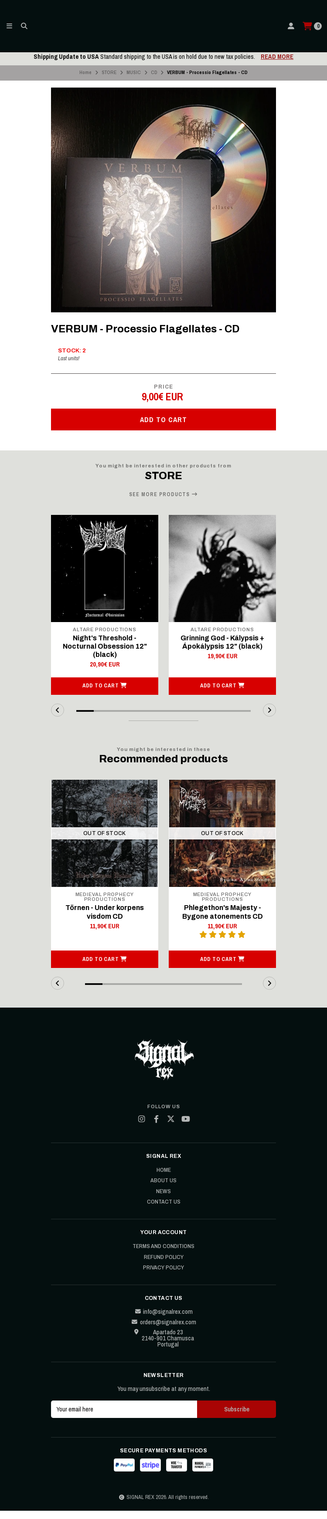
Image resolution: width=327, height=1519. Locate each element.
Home (85, 72)
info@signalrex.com (163, 1320)
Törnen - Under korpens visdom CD (105, 920)
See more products (163, 494)
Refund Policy (164, 1265)
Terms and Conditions (163, 1255)
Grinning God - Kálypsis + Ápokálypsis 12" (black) (222, 642)
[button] (104, 694)
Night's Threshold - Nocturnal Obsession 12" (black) (105, 646)
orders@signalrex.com (163, 1331)
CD (154, 72)
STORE (109, 72)
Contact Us (164, 1211)
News (163, 1200)
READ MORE (277, 57)
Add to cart (163, 419)
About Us (163, 1189)
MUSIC (133, 72)
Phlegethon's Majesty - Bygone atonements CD (222, 920)
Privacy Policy (163, 1276)
